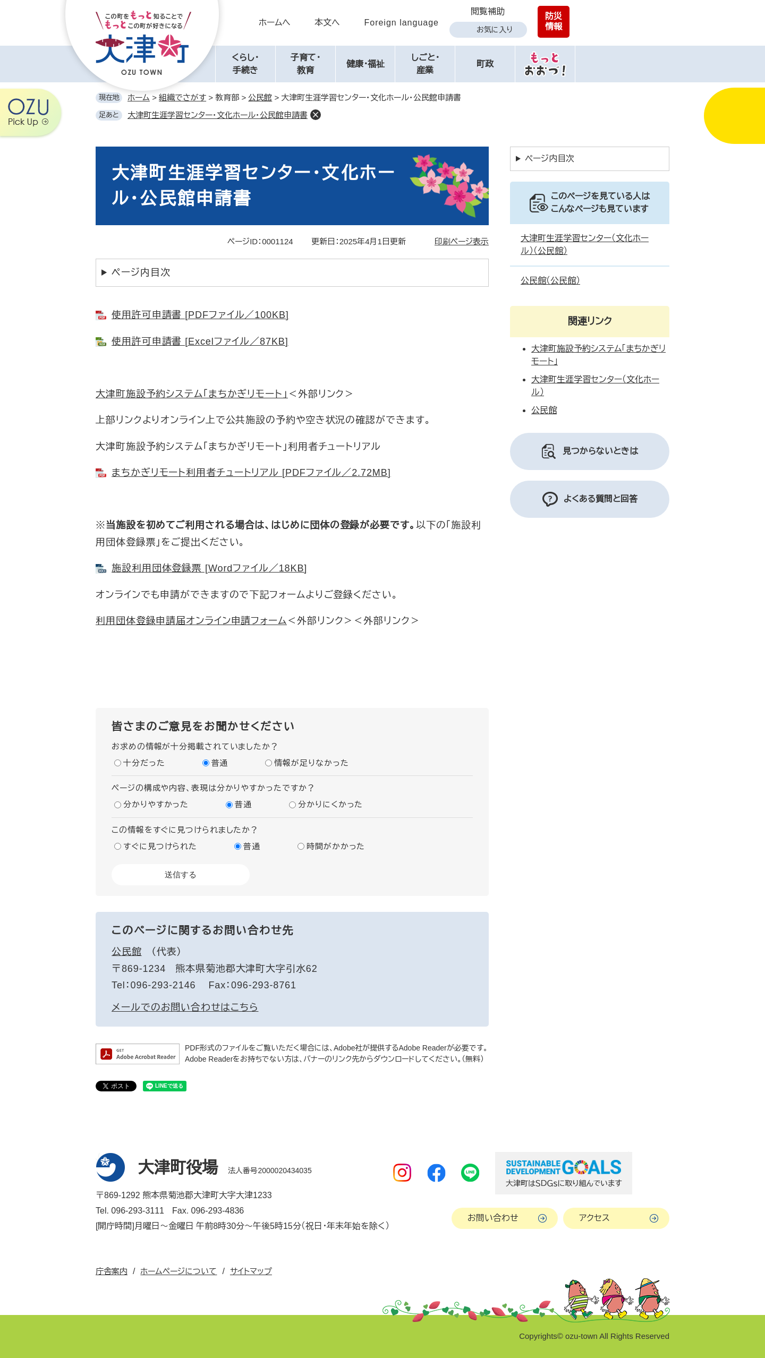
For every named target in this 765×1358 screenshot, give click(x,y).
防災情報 (553, 21)
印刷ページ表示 (462, 241)
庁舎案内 (112, 1271)
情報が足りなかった (311, 762)
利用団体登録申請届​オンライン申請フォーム (191, 621)
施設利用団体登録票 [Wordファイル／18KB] (209, 568)
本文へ (327, 22)
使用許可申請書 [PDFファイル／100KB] (200, 315)
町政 (485, 64)
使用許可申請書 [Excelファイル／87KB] (200, 341)
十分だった (144, 762)
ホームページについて (178, 1271)
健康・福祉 (365, 64)
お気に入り (495, 29)
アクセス (594, 1218)
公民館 (260, 97)
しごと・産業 (425, 64)
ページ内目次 (141, 272)
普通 (219, 762)
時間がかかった (336, 846)
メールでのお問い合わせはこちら (185, 1007)
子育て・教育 (305, 64)
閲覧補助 (488, 11)
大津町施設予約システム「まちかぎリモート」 (192, 394)
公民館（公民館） (550, 280)
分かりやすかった (156, 804)
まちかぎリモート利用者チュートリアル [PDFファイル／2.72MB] (251, 472)
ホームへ (275, 22)
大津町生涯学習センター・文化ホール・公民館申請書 (218, 114)
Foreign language (401, 22)
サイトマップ (251, 1271)
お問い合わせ (493, 1218)
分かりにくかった (330, 804)
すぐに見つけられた (160, 846)
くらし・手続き (245, 64)
